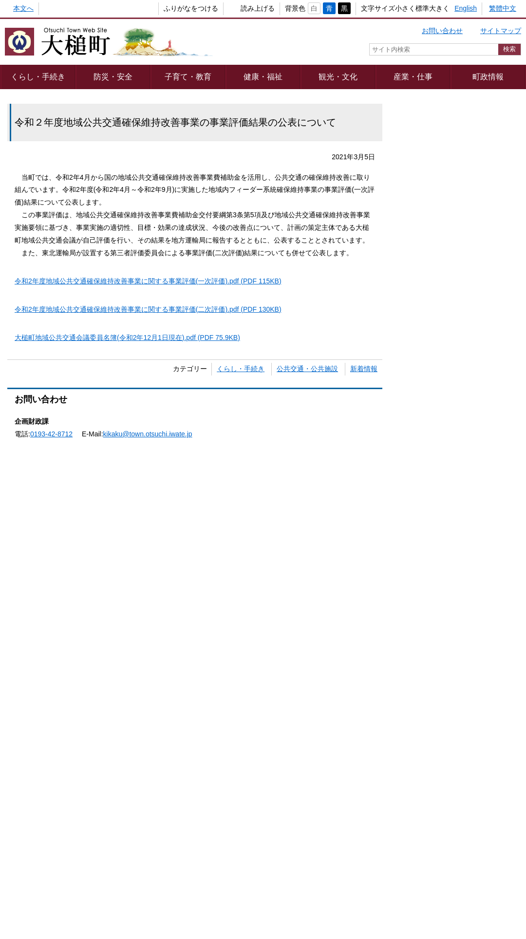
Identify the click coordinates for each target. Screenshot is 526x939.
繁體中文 (502, 8)
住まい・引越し (425, 259)
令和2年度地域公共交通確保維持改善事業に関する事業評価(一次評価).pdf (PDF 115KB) (148, 281)
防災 (485, 259)
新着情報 (363, 369)
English (465, 8)
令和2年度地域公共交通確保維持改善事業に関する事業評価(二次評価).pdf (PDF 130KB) (148, 309)
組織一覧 (256, 888)
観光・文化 (338, 76)
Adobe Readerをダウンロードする (157, 527)
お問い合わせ (442, 31)
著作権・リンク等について (249, 862)
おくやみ (485, 309)
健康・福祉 (263, 76)
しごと (485, 210)
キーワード (414, 383)
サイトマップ (500, 31)
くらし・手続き (38, 76)
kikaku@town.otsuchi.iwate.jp (147, 434)
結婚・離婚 (425, 161)
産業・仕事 (413, 76)
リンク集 (403, 862)
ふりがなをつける (175, 8)
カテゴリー (414, 365)
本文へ (23, 8)
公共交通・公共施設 (307, 369)
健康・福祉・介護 (425, 309)
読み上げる (242, 8)
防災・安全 (113, 76)
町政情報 (488, 76)
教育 (425, 210)
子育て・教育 (188, 76)
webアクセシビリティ (340, 862)
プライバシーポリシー (157, 862)
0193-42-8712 (51, 434)
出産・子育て (485, 161)
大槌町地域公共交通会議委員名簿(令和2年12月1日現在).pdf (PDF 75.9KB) (127, 337)
